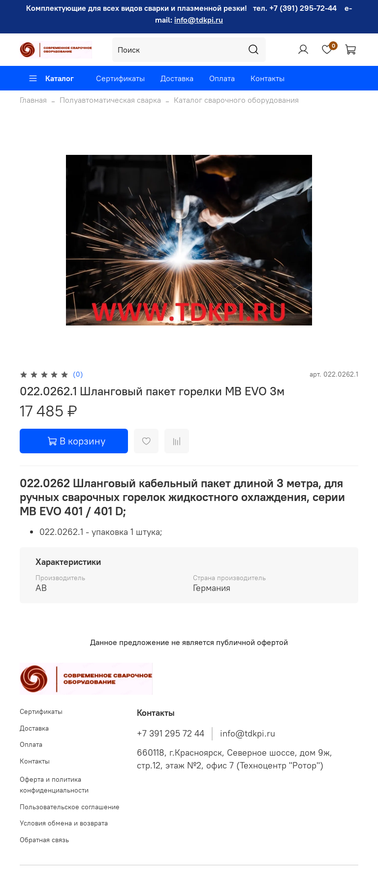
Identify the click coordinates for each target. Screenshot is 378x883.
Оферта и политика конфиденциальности (54, 785)
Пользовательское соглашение (70, 806)
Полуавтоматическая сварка (110, 100)
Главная (33, 100)
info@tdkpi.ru (198, 20)
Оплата (222, 78)
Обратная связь (44, 839)
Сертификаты (120, 78)
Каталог (51, 78)
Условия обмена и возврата (64, 823)
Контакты (267, 78)
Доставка (176, 78)
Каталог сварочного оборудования (236, 100)
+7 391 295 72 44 (170, 733)
